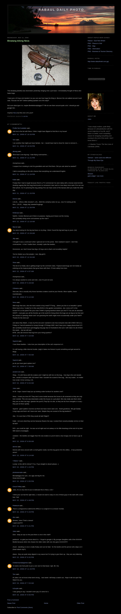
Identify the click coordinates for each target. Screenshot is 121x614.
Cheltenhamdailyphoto (20, 563)
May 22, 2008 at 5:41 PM (23, 526)
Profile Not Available (19, 128)
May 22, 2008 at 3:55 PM (23, 481)
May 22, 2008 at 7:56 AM (23, 366)
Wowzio (90, 174)
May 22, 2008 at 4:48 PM (23, 500)
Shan (14, 262)
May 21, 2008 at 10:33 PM (24, 134)
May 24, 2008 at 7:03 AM (23, 583)
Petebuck (16, 505)
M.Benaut (16, 213)
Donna (15, 199)
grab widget (92, 176)
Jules (14, 388)
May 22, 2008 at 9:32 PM (23, 557)
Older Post (80, 603)
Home (46, 603)
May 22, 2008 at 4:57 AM (23, 271)
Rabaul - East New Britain (96, 41)
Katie (14, 180)
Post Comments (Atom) (25, 607)
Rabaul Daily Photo (61, 9)
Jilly (14, 238)
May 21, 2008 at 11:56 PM (24, 207)
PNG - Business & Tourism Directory (100, 51)
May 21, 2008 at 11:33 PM (24, 193)
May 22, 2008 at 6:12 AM (23, 297)
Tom (14, 140)
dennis (15, 447)
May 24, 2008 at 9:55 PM (23, 595)
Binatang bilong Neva (18, 41)
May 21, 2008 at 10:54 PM (24, 146)
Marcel (15, 227)
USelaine (16, 288)
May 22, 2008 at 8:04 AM (23, 383)
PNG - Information (94, 49)
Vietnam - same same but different (99, 158)
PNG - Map (91, 46)
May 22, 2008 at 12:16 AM (24, 221)
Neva (15, 113)
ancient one (17, 372)
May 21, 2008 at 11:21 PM (24, 158)
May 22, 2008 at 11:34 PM (24, 569)
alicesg (15, 151)
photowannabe (18, 472)
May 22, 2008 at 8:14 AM (23, 455)
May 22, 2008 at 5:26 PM (23, 512)
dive (14, 517)
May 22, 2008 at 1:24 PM (23, 467)
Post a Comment (13, 600)
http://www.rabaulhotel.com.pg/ (98, 61)
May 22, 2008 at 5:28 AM (23, 283)
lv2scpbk (16, 588)
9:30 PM (25, 116)
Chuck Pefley (17, 486)
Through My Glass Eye (95, 160)
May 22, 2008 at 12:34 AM (24, 257)
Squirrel (15, 341)
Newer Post (11, 603)
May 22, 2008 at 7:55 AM (23, 355)
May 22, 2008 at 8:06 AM (23, 441)
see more (100, 176)
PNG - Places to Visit (95, 43)
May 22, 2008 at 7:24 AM (23, 336)
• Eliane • (16, 461)
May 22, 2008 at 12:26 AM (24, 233)
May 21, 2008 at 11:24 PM (24, 174)
